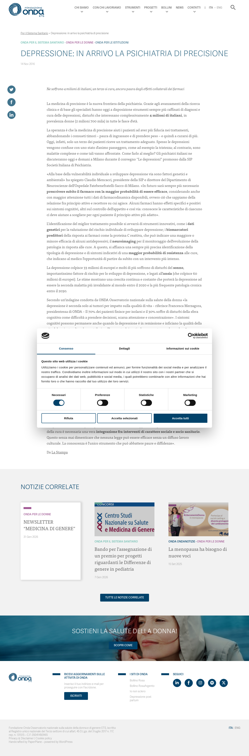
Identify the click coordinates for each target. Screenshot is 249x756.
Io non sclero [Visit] (138, 691)
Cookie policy (44, 738)
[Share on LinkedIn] (11, 115)
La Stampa (60, 452)
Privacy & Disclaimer (21, 738)
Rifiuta (68, 418)
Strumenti (132, 7)
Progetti (150, 7)
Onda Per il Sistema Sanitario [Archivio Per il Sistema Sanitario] (42, 42)
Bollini (166, 7)
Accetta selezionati (124, 418)
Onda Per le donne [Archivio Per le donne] (79, 42)
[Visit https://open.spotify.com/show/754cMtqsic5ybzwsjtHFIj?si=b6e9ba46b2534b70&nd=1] (212, 683)
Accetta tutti (180, 418)
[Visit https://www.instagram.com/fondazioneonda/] (200, 683)
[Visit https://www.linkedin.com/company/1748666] (177, 683)
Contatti (194, 7)
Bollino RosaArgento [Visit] (142, 686)
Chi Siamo (82, 7)
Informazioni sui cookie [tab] (183, 348)
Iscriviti (76, 696)
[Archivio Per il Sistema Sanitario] (98, 503)
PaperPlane (35, 742)
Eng (219, 7)
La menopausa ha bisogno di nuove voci (197, 552)
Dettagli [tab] (124, 348)
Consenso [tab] (66, 348)
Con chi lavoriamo (107, 7)
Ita (211, 7)
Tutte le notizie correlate (124, 597)
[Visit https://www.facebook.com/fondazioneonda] (189, 683)
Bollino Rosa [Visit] (137, 680)
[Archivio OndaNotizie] (172, 503)
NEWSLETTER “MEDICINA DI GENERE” (49, 525)
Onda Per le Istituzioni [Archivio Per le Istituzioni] (112, 42)
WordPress (66, 742)
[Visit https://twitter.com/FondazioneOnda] (224, 683)
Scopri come (123, 645)
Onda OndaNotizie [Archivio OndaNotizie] (181, 541)
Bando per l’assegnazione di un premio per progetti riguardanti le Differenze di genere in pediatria (123, 558)
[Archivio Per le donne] (27, 508)
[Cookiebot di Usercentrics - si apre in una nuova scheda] (191, 336)
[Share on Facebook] (11, 102)
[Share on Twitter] (11, 89)
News (179, 7)
